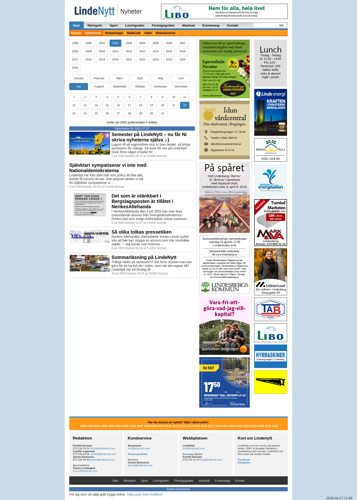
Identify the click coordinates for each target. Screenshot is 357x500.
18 (140, 105)
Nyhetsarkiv (93, 33)
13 (85, 105)
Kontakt (232, 25)
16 (118, 105)
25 (96, 113)
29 (140, 113)
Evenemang (210, 25)
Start (76, 25)
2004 (142, 43)
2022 (142, 59)
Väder (148, 33)
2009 (88, 51)
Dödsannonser (166, 33)
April (140, 78)
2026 (75, 67)
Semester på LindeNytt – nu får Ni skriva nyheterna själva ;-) (149, 137)
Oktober (140, 86)
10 (173, 97)
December (181, 86)
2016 (183, 51)
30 (151, 113)
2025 (183, 59)
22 (184, 105)
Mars (119, 78)
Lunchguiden (134, 25)
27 (118, 113)
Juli (79, 86)
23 (73, 113)
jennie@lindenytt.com (102, 459)
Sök (281, 25)
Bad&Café (133, 33)
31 (162, 113)
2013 (142, 51)
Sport (114, 25)
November (160, 86)
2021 (129, 59)
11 (184, 97)
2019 (102, 59)
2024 (169, 59)
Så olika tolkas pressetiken (141, 232)
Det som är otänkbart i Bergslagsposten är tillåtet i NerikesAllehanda (142, 201)
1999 (75, 43)
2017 (75, 59)
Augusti (99, 86)
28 (129, 113)
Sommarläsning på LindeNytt (144, 257)
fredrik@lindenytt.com (102, 448)
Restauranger (114, 33)
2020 (115, 59)
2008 (75, 51)
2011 (115, 51)
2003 (129, 43)
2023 (156, 59)
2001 (102, 43)
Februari (99, 78)
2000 (88, 43)
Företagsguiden (163, 25)
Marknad (188, 25)
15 (107, 105)
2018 (88, 59)
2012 (129, 51)
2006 (169, 43)
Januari (78, 78)
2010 (102, 51)
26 (107, 113)
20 (162, 105)
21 (173, 105)
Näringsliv (95, 25)
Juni (181, 78)
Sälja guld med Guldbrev (145, 494)
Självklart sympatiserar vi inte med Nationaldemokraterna (107, 168)
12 (73, 105)
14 (96, 105)
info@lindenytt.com (139, 448)
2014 (156, 51)
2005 (156, 43)
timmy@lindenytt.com (85, 471)
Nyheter (76, 33)
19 (151, 105)
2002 (115, 43)
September (120, 86)
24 (85, 113)
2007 (183, 43)
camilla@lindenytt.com (103, 454)
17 (129, 105)
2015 (169, 51)
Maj (160, 78)
